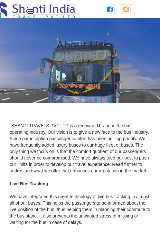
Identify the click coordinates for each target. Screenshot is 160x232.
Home (69, 61)
